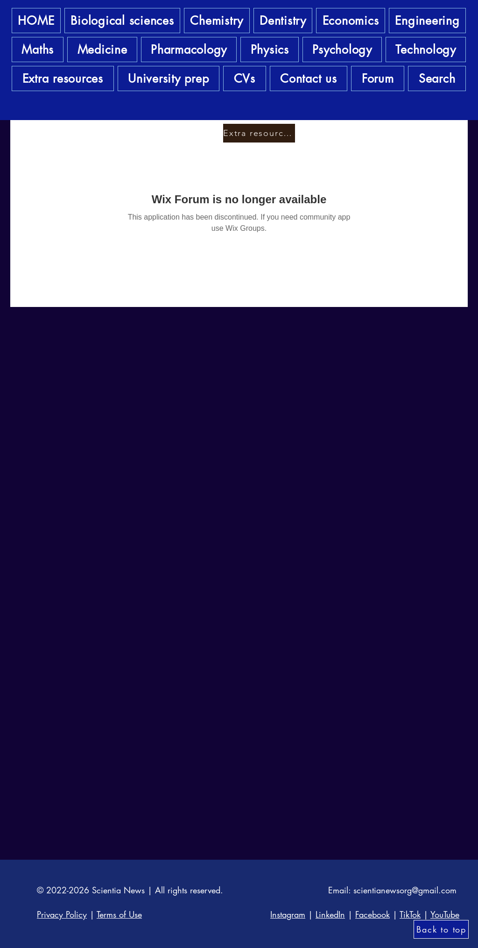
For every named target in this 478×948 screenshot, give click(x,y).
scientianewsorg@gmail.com (405, 890)
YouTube (444, 914)
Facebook (372, 914)
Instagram (287, 914)
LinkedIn (330, 914)
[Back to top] (441, 929)
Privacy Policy (62, 914)
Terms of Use (119, 914)
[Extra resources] (259, 133)
